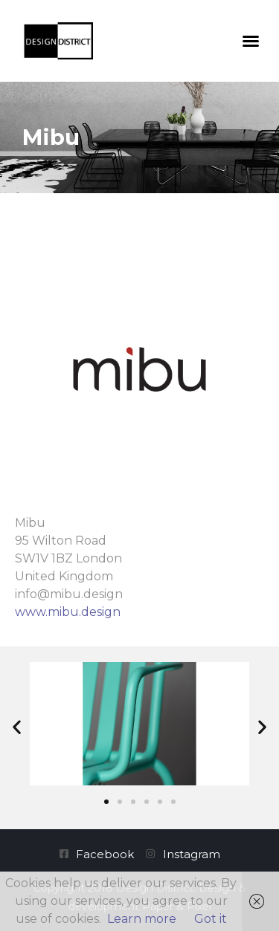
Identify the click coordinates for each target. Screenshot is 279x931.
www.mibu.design (68, 612)
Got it (210, 919)
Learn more (141, 919)
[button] (250, 40)
